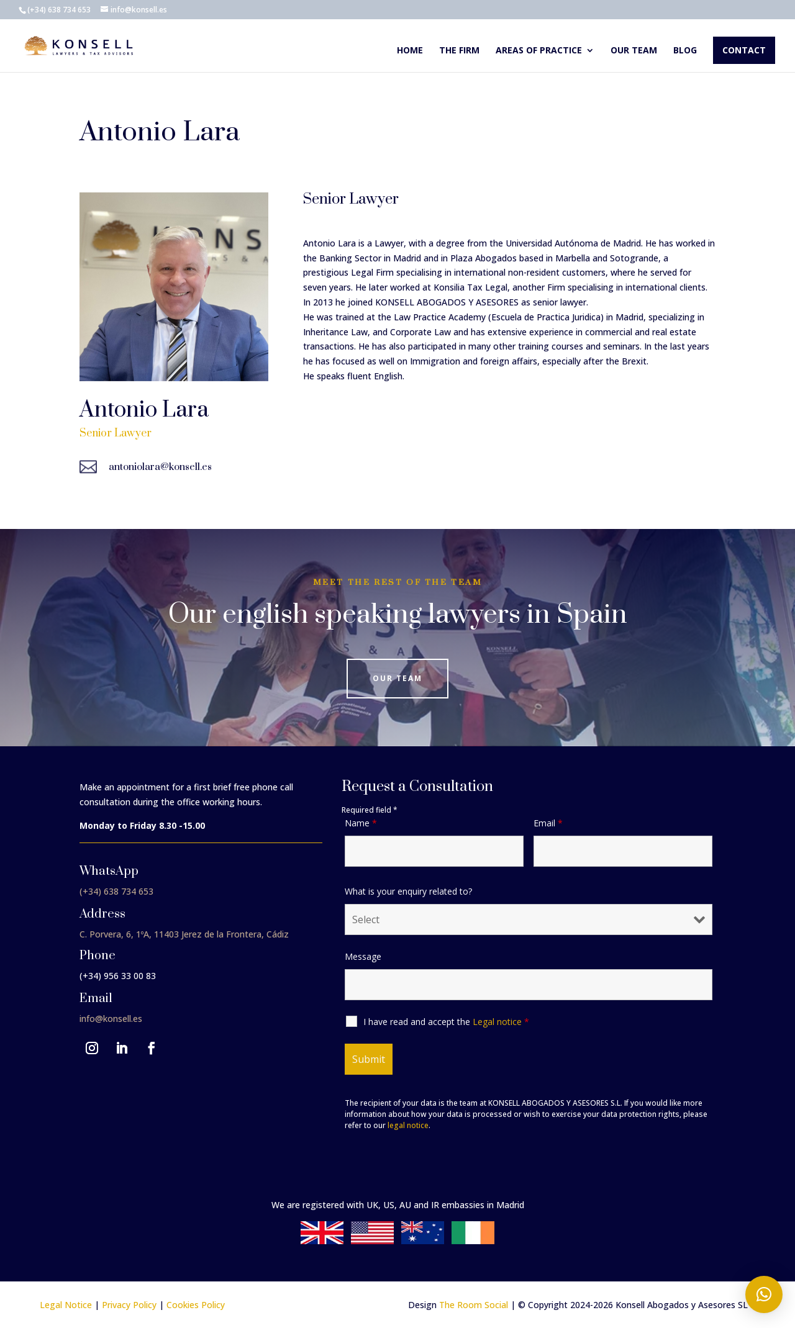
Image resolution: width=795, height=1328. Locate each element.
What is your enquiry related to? (408, 891)
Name (361, 823)
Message (363, 956)
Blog (685, 51)
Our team (634, 51)
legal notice (408, 1125)
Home (410, 51)
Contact (744, 50)
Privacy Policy (129, 1305)
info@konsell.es (111, 1018)
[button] (764, 1294)
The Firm (459, 51)
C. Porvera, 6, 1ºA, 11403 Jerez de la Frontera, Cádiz (184, 934)
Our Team (397, 678)
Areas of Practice (539, 51)
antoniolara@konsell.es (160, 467)
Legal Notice (66, 1305)
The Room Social (473, 1305)
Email (548, 823)
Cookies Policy (195, 1305)
